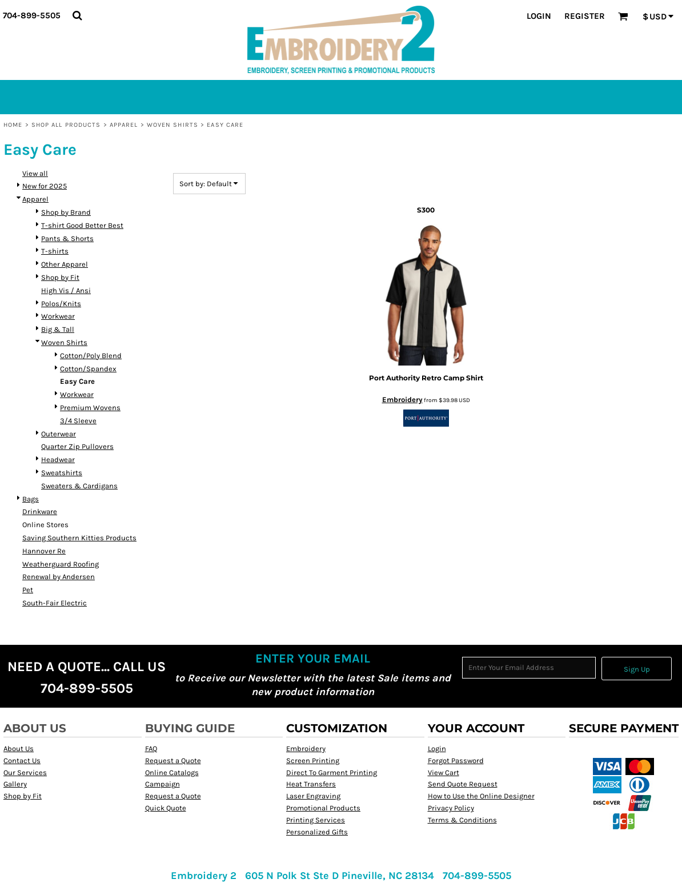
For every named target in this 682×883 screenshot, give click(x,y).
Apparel (124, 125)
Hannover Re (44, 551)
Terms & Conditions (462, 820)
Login (539, 16)
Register (584, 16)
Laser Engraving (313, 796)
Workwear (58, 316)
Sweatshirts (61, 472)
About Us (18, 748)
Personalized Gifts (317, 832)
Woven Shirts (172, 125)
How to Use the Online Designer (481, 796)
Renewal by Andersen (58, 576)
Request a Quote (173, 760)
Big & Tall (57, 329)
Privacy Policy (451, 808)
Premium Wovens (90, 407)
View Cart (443, 772)
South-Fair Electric (54, 603)
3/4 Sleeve (78, 420)
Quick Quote (165, 808)
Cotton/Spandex (88, 368)
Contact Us (22, 760)
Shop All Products (66, 125)
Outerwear (58, 434)
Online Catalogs (172, 772)
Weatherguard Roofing (60, 564)
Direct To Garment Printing (331, 772)
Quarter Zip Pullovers (77, 446)
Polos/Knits (61, 303)
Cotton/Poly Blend (91, 355)
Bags (30, 499)
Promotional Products (323, 808)
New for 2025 (44, 186)
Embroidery (402, 399)
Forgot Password (456, 760)
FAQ (151, 748)
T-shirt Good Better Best (82, 225)
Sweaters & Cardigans (79, 485)
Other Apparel (64, 264)
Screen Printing (312, 760)
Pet (27, 589)
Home (12, 125)
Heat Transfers (311, 784)
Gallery (15, 784)
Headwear (58, 459)
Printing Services (315, 820)
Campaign (162, 784)
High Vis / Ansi (66, 290)
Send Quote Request (463, 784)
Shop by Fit (60, 277)
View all (35, 173)
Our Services (25, 772)
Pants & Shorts (67, 238)
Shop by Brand (66, 212)
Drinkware (39, 511)
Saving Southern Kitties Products (79, 537)
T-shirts (55, 251)
